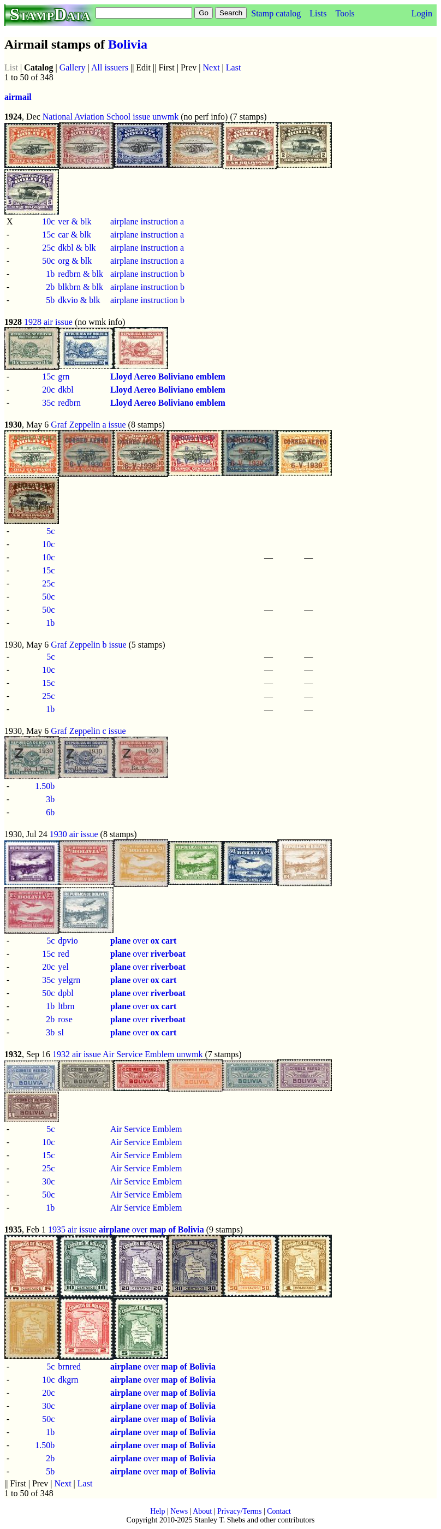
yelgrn (69, 980)
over (143, 940)
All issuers (109, 67)
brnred (69, 1366)
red (63, 953)
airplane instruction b (147, 273)
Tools (344, 13)
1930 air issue (74, 834)
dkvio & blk (79, 300)
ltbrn (66, 1006)
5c (50, 531)
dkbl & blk (77, 247)
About (202, 1511)
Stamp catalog (276, 13)
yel (63, 966)
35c (48, 402)
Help (157, 1511)
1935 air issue (72, 1229)
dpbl (65, 993)
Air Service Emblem (139, 1054)
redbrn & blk (80, 273)
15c (48, 234)
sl (61, 1032)
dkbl (65, 389)
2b (50, 287)
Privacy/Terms (239, 1511)
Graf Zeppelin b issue (88, 644)
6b (50, 812)
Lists (317, 13)
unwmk (165, 116)
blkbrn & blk (80, 287)
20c (48, 389)
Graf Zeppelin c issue (88, 731)
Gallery (72, 67)
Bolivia (127, 44)
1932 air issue (76, 1054)
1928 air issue (48, 322)
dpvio (68, 940)
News (179, 1511)
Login (422, 13)
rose (65, 1019)
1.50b (45, 786)
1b (50, 273)
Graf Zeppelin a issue (88, 424)
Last (233, 67)
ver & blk (74, 221)
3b (50, 799)
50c (48, 260)
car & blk (74, 234)
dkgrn (68, 1379)
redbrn (69, 402)
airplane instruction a (147, 221)
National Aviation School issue (96, 116)
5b (50, 300)
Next (211, 67)
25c (48, 247)
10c (48, 221)
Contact (279, 1511)
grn (63, 376)
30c (48, 1181)
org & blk (75, 260)
